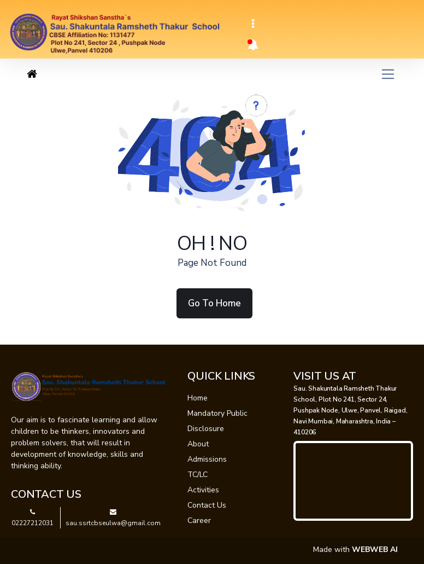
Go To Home (214, 303)
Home (197, 398)
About (198, 444)
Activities (203, 490)
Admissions (207, 459)
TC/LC (197, 474)
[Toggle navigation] (253, 24)
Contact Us (206, 505)
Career (199, 520)
